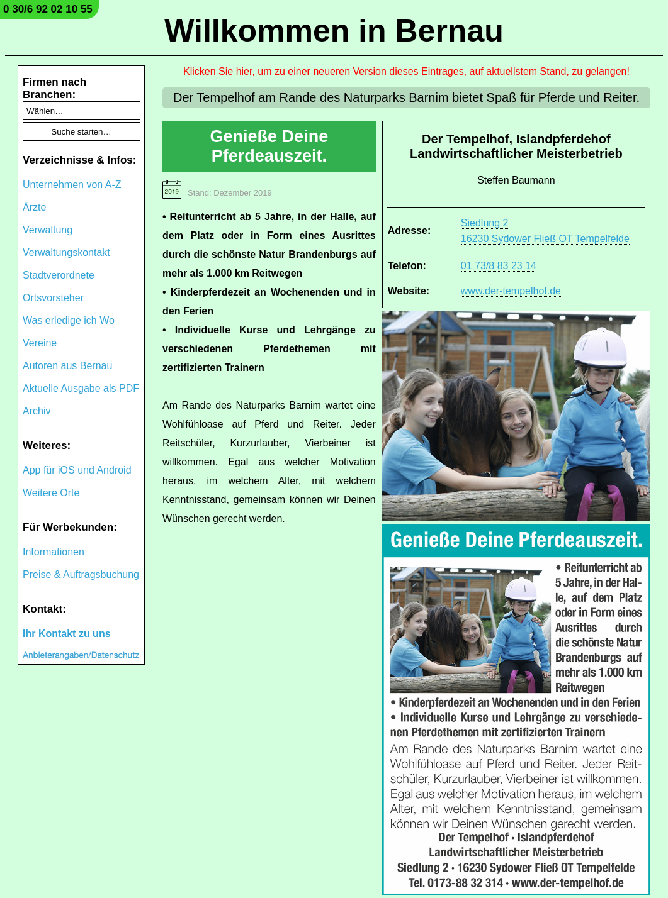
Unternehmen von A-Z (72, 184)
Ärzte (34, 207)
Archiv (36, 411)
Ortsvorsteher (53, 297)
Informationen (53, 551)
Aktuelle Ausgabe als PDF (81, 388)
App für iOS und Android (77, 470)
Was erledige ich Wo (69, 320)
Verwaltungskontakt (66, 252)
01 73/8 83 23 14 (498, 265)
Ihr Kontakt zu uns (67, 633)
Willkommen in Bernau (334, 30)
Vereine (40, 343)
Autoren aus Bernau (67, 365)
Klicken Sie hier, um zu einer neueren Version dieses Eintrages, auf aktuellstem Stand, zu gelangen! (406, 71)
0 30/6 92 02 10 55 (48, 9)
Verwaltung (47, 229)
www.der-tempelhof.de (511, 290)
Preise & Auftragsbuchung (81, 574)
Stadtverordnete (58, 275)
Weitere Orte (51, 492)
